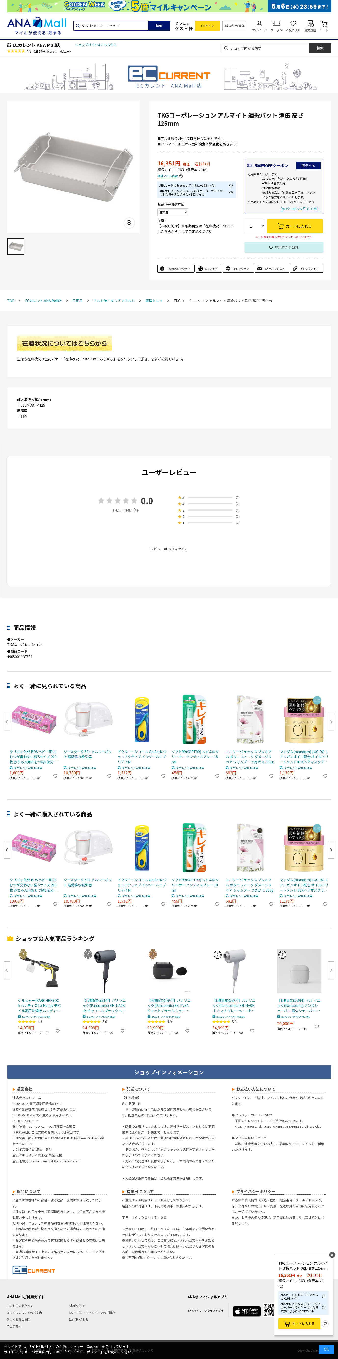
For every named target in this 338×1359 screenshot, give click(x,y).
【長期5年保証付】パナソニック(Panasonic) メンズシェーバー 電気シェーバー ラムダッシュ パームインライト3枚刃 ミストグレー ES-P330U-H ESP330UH (298, 1005)
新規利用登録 (235, 25)
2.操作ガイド (77, 1306)
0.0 (147, 500)
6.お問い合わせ (78, 1319)
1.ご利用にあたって (20, 1306)
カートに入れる (303, 1323)
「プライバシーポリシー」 (83, 1351)
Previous (7, 721)
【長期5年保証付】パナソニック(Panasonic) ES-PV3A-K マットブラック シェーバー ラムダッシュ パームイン (169, 1005)
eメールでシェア (274, 268)
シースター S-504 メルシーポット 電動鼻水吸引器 (88, 754)
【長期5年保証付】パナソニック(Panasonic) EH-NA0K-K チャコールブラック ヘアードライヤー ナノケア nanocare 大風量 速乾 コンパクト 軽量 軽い (104, 1005)
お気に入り (293, 30)
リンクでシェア (309, 269)
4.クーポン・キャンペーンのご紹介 (91, 1312)
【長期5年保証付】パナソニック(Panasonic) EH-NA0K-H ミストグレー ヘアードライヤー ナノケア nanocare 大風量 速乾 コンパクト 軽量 (234, 1005)
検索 (159, 25)
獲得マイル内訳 (167, 176)
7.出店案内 (14, 1326)
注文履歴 (310, 30)
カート (324, 30)
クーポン (276, 30)
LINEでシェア (241, 269)
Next (331, 721)
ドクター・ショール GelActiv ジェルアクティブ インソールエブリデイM (142, 756)
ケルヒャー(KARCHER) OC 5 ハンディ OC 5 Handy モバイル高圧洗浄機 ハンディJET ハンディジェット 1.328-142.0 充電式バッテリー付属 (39, 1005)
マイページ (259, 30)
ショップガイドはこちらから (96, 44)
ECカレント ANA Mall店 (36, 45)
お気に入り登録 (287, 247)
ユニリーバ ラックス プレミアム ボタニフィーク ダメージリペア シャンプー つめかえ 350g (250, 756)
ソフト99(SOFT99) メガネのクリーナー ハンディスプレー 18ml (195, 756)
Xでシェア (211, 269)
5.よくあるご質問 (18, 1319)
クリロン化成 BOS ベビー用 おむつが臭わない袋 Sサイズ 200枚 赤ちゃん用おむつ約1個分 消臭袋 (34, 757)
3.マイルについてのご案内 (24, 1312)
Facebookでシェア (178, 269)
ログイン (207, 25)
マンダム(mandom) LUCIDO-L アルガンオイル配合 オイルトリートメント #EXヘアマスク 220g (304, 757)
